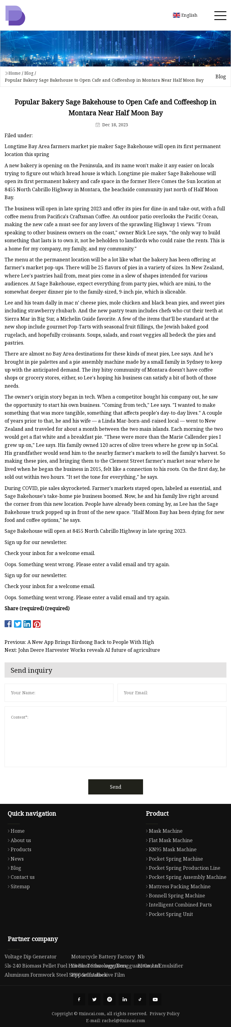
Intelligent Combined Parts (177, 904)
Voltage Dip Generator (31, 956)
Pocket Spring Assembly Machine (184, 877)
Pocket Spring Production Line (181, 868)
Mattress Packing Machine (177, 886)
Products (18, 849)
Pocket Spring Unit (168, 914)
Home (15, 73)
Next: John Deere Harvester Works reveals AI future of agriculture (82, 650)
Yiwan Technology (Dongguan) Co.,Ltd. (116, 965)
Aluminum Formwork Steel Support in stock (56, 974)
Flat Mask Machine (168, 840)
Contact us (20, 877)
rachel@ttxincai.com (123, 1020)
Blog (28, 73)
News (14, 858)
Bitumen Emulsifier (160, 965)
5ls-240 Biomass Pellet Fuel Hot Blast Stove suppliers (66, 965)
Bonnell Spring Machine (174, 895)
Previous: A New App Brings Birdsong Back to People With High (79, 642)
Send (115, 787)
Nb (141, 956)
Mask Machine (163, 831)
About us (18, 840)
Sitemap (17, 886)
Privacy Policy (165, 1013)
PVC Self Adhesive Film (98, 974)
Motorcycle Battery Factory (103, 956)
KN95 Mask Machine (170, 849)
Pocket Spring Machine (173, 858)
